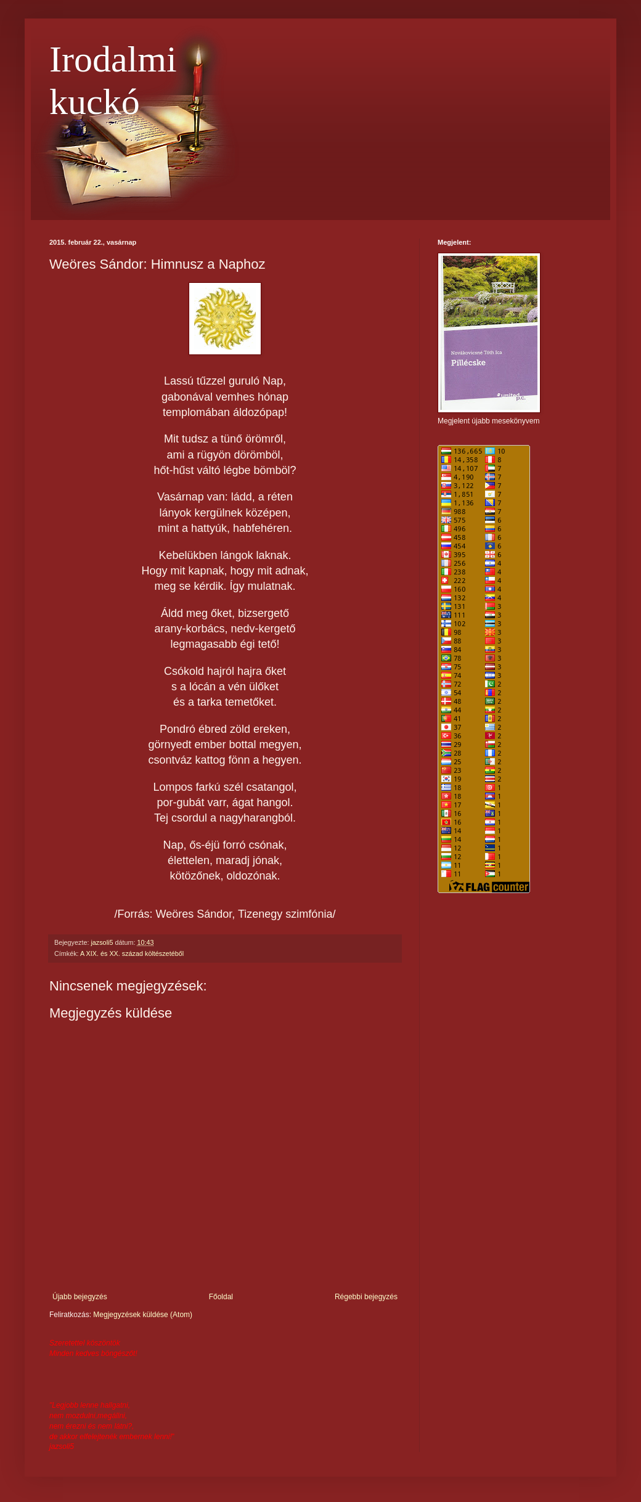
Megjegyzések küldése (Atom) (142, 1314)
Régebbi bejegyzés (366, 1296)
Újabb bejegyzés (79, 1296)
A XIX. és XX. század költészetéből (132, 953)
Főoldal (221, 1296)
